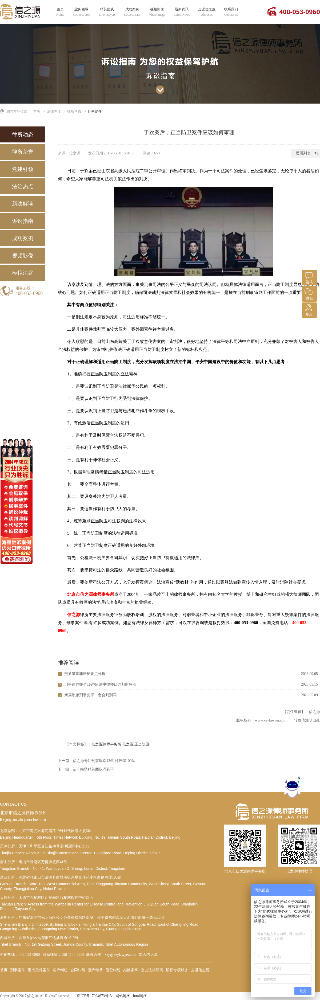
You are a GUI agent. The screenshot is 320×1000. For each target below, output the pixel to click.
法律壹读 (54, 111)
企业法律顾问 (152, 970)
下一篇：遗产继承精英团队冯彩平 (86, 769)
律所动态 (74, 111)
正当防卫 (141, 744)
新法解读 (22, 204)
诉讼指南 (22, 221)
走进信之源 (206, 12)
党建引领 (22, 169)
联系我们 (231, 12)
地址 (308, 309)
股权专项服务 (177, 970)
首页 (60, 12)
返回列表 (303, 153)
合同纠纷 (77, 970)
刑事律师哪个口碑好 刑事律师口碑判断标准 (100, 684)
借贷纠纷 (113, 970)
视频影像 (157, 12)
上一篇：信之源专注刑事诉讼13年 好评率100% (96, 761)
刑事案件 (95, 111)
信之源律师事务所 (106, 744)
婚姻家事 (130, 970)
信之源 (128, 744)
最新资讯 (182, 12)
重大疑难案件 (39, 970)
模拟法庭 (22, 273)
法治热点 (22, 186)
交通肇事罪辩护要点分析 (84, 674)
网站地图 (122, 996)
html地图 (140, 996)
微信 (308, 293)
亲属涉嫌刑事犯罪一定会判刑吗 (90, 695)
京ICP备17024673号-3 (94, 996)
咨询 (308, 277)
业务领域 (81, 12)
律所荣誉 (22, 152)
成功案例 (132, 12)
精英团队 (107, 12)
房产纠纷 (60, 970)
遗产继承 (95, 970)
